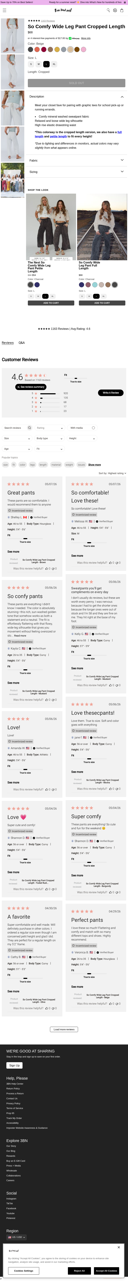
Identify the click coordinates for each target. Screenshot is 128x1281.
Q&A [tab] (22, 342)
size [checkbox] (5, 464)
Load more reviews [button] (64, 1029)
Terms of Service (14, 1108)
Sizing (76, 172)
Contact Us (11, 1098)
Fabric (76, 160)
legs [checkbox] (32, 464)
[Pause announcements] (125, 2)
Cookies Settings (23, 1270)
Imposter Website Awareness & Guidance (27, 1128)
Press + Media (13, 1166)
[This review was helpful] (46, 568)
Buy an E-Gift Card (15, 1161)
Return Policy (13, 1088)
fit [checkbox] (14, 464)
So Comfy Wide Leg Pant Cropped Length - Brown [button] (39, 561)
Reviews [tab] (8, 342)
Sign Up (14, 1065)
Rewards (10, 1156)
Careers (10, 1180)
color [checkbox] (22, 464)
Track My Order (14, 1118)
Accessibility (12, 1123)
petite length (58, 136)
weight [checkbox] (69, 464)
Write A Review (111, 392)
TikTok (9, 1203)
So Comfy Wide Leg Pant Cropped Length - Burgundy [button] (102, 884)
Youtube (10, 1213)
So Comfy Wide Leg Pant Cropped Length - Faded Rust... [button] (38, 881)
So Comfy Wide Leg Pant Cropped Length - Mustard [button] (102, 677)
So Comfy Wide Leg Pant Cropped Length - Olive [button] (39, 1000)
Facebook (11, 1208)
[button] (50, 394)
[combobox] (50, 428)
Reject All (79, 1270)
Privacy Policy (13, 1103)
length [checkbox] (43, 464)
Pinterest (10, 1218)
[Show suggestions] (16, 1237)
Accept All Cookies (106, 1270)
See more (13, 551)
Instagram (11, 1198)
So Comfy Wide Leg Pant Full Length (89, 265)
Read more (20, 635)
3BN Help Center (14, 1084)
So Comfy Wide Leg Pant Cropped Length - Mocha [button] (102, 781)
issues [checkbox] (81, 464)
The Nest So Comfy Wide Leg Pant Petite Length (39, 267)
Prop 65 (10, 1113)
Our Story (11, 1146)
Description (76, 96)
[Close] (119, 1247)
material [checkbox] (56, 464)
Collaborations (13, 1175)
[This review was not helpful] (53, 568)
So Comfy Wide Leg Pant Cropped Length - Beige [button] (103, 996)
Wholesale (11, 1170)
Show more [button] (94, 464)
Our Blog (10, 1151)
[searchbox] (14, 428)
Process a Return (15, 1093)
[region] (63, 1260)
